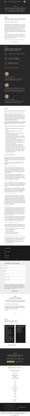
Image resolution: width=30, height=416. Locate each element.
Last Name (6, 275)
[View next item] (15, 319)
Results (15, 398)
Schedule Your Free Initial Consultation (15, 365)
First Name (6, 272)
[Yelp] (15, 407)
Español (15, 391)
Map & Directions (15, 385)
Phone (5, 278)
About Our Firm (10, 368)
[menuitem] (15, 258)
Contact (15, 403)
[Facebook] (14, 407)
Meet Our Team (19, 368)
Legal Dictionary (15, 396)
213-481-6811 (15, 377)
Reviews (15, 400)
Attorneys (15, 393)
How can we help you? (7, 286)
